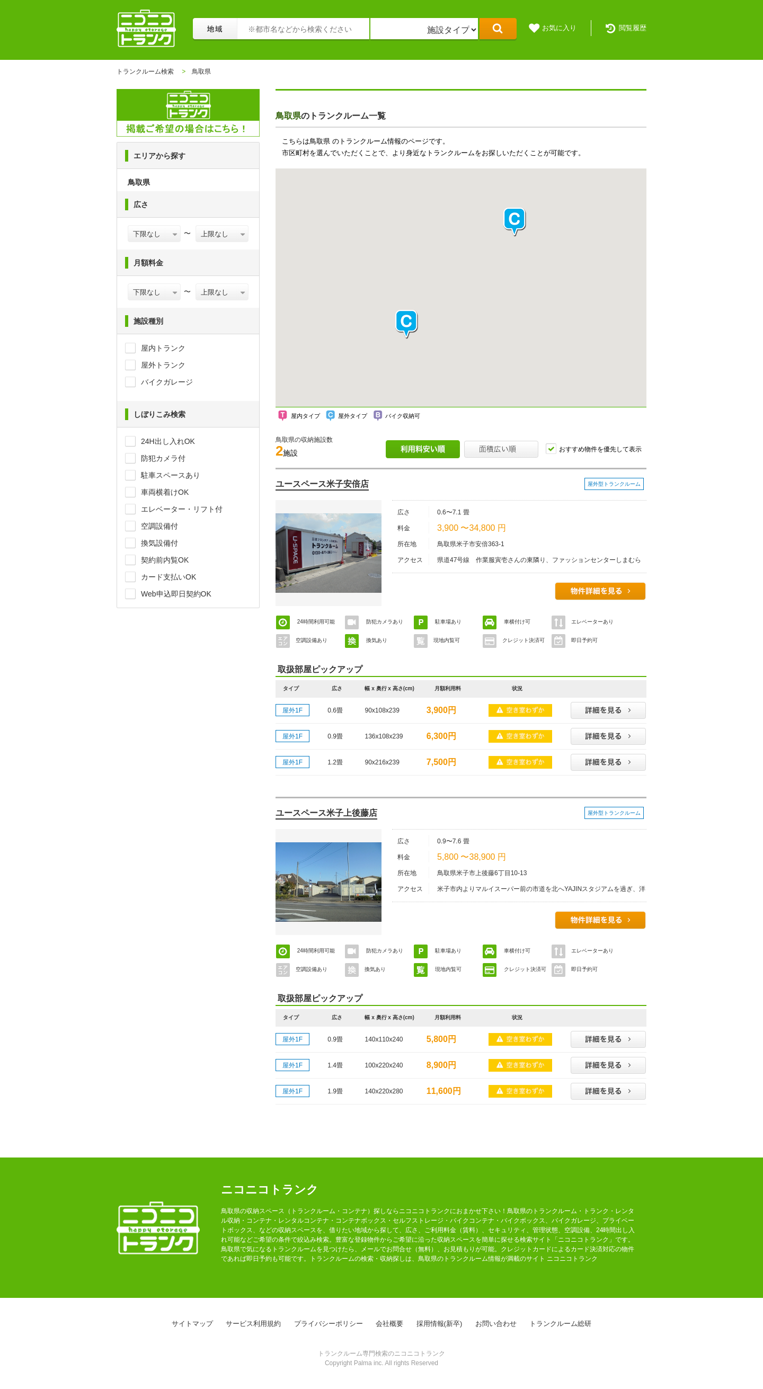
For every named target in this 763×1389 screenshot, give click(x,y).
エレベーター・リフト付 (182, 509)
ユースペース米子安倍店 (322, 483)
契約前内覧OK (165, 560)
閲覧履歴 (632, 28)
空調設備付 (159, 526)
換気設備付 (159, 543)
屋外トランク (163, 365)
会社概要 (389, 1323)
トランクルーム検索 (145, 71)
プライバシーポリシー (328, 1323)
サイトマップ (192, 1323)
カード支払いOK (168, 577)
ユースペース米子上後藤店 (326, 812)
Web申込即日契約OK (176, 594)
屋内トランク (163, 348)
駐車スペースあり (170, 475)
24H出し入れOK (168, 441)
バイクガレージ (167, 382)
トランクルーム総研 (560, 1323)
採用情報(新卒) (439, 1323)
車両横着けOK (165, 492)
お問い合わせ (496, 1323)
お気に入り (559, 28)
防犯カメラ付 (163, 458)
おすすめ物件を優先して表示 (600, 449)
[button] (407, 324)
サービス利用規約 (253, 1323)
